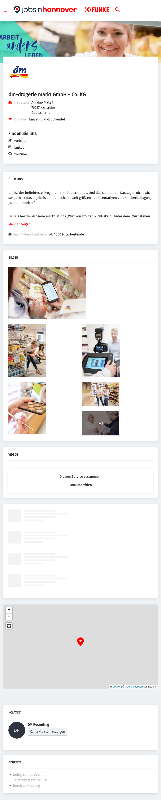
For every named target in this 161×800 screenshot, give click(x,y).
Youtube (20, 154)
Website (20, 141)
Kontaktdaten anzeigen (47, 732)
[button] (80, 642)
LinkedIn (20, 147)
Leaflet (115, 686)
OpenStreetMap (134, 686)
